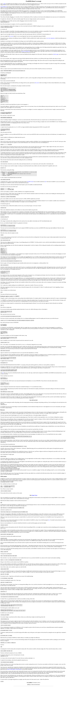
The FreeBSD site (3, 6)
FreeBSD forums (30, 187)
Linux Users (34, 511)
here (45, 187)
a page (4, 3)
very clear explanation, (50, 38)
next (3, 386)
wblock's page (55, 54)
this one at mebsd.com (26, 51)
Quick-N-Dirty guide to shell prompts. (14, 690)
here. (49, 536)
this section (11, 36)
